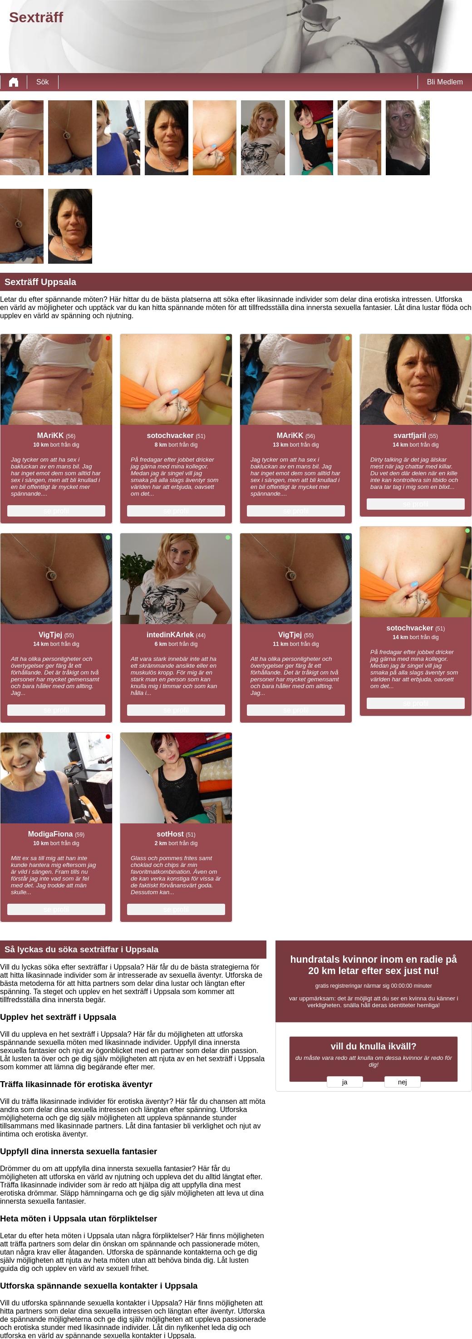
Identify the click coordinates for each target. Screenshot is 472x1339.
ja (344, 1082)
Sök (42, 82)
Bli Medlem (445, 82)
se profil (56, 511)
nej (402, 1082)
